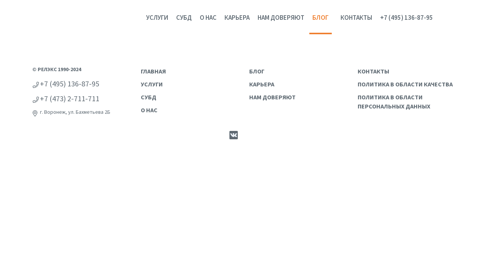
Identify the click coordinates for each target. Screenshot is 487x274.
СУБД (184, 17)
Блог (320, 17)
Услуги (157, 17)
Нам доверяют (281, 17)
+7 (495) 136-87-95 (406, 17)
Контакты (356, 17)
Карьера (237, 17)
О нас (208, 17)
